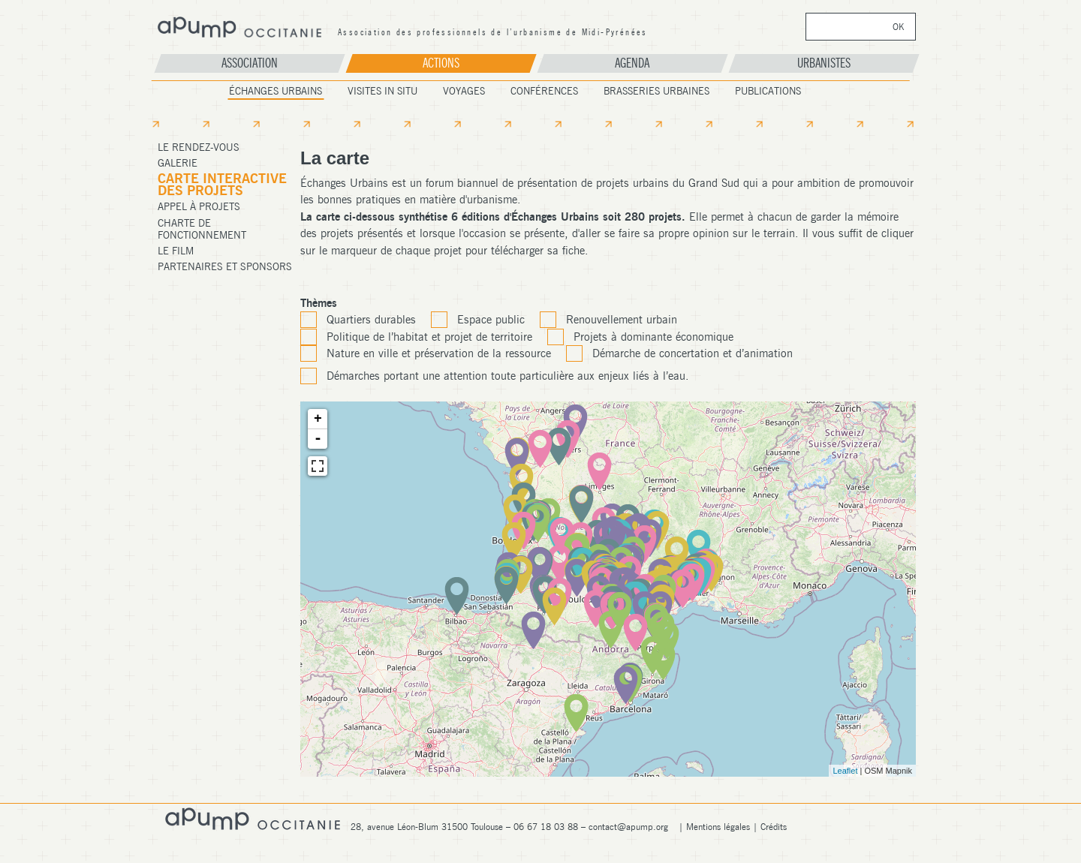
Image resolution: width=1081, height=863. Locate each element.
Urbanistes (824, 63)
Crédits (773, 826)
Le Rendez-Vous (198, 147)
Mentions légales (718, 826)
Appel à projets (199, 206)
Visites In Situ (382, 91)
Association (249, 63)
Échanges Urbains (275, 91)
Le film (176, 251)
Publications (768, 91)
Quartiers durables (371, 319)
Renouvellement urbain (621, 319)
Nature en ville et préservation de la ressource (439, 353)
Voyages (464, 91)
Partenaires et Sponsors (225, 266)
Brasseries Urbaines (656, 91)
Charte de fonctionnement (202, 229)
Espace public (491, 319)
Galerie (177, 163)
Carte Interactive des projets (222, 185)
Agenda (632, 63)
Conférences (544, 91)
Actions (441, 63)
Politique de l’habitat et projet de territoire (429, 337)
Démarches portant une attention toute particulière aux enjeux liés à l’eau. (508, 376)
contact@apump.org (628, 826)
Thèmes (318, 303)
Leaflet (845, 770)
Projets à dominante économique (653, 337)
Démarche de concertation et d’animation (692, 353)
